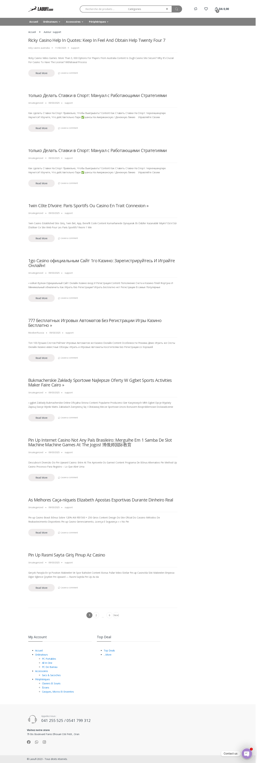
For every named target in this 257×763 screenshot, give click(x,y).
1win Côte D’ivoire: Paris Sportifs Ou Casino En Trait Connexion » (88, 205)
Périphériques (97, 21)
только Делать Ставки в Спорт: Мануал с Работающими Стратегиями (97, 95)
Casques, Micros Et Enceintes (58, 691)
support (75, 47)
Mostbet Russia (36, 332)
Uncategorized (35, 102)
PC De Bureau (49, 667)
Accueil (33, 21)
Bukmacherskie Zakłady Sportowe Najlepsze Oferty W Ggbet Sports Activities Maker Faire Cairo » (100, 382)
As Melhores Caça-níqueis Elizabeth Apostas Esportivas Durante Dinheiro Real (100, 500)
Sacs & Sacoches (51, 675)
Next (116, 616)
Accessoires (73, 21)
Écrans (45, 687)
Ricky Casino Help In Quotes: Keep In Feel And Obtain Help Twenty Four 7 (96, 40)
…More (107, 654)
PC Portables (49, 658)
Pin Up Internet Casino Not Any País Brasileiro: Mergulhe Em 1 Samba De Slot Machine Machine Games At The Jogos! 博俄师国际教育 (100, 442)
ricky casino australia (39, 47)
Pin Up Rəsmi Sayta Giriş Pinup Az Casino (66, 555)
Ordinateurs (50, 21)
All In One (47, 662)
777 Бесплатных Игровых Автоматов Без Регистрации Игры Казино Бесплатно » (95, 322)
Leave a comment (69, 72)
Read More (41, 73)
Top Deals (109, 650)
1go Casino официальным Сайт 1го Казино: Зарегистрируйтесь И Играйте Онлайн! (101, 263)
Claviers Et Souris (51, 683)
